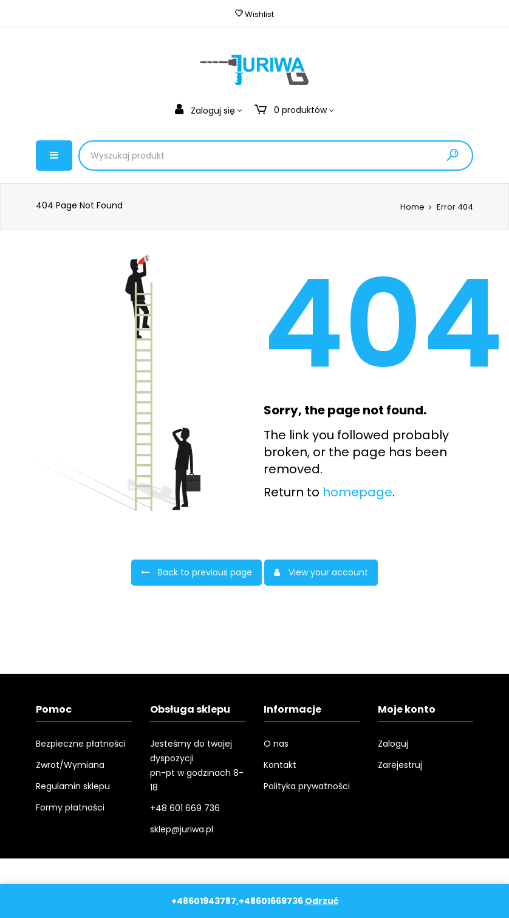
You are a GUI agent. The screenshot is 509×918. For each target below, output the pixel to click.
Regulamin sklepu (73, 786)
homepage (357, 492)
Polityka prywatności (307, 786)
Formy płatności (70, 807)
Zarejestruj (400, 765)
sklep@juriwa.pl (181, 829)
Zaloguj (393, 744)
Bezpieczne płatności (81, 744)
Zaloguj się (206, 110)
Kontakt (280, 765)
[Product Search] (211, 155)
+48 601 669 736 (185, 808)
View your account (321, 572)
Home (412, 207)
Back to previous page (196, 572)
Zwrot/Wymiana (70, 765)
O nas (276, 744)
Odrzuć (321, 901)
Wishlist (254, 14)
